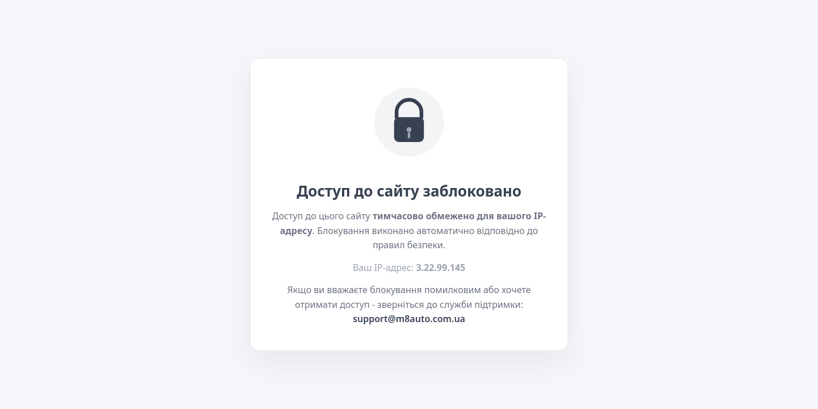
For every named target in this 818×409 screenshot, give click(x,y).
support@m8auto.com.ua (409, 318)
